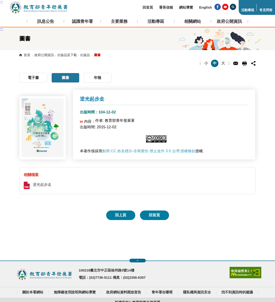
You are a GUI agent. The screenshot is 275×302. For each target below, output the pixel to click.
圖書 (65, 78)
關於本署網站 (32, 292)
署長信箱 (166, 7)
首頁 (27, 55)
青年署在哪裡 (162, 292)
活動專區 (247, 10)
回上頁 (120, 215)
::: (1, 2)
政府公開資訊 (44, 55)
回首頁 (148, 7)
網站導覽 (186, 7)
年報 (97, 78)
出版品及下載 (67, 55)
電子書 (33, 78)
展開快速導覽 (137, 260)
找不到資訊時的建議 (237, 292)
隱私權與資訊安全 (197, 292)
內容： (87, 121)
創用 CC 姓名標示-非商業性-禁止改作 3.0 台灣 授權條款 (149, 151)
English (205, 7)
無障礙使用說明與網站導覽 (75, 292)
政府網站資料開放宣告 (123, 292)
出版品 (85, 55)
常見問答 (265, 10)
